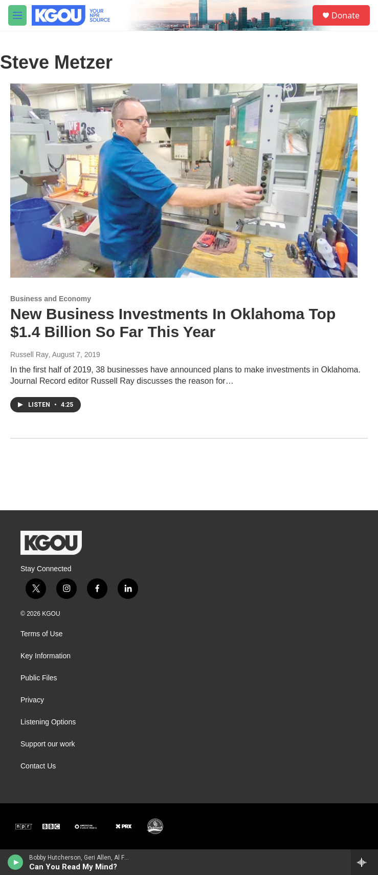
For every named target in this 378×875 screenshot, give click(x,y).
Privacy (32, 700)
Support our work (47, 744)
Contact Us (38, 766)
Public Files (38, 678)
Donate (345, 15)
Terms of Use (41, 634)
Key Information (45, 656)
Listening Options (48, 722)
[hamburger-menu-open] (17, 15)
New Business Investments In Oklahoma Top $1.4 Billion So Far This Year (173, 322)
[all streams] (364, 862)
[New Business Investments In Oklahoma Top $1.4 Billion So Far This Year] (184, 180)
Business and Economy (50, 299)
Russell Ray (29, 354)
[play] (15, 862)
